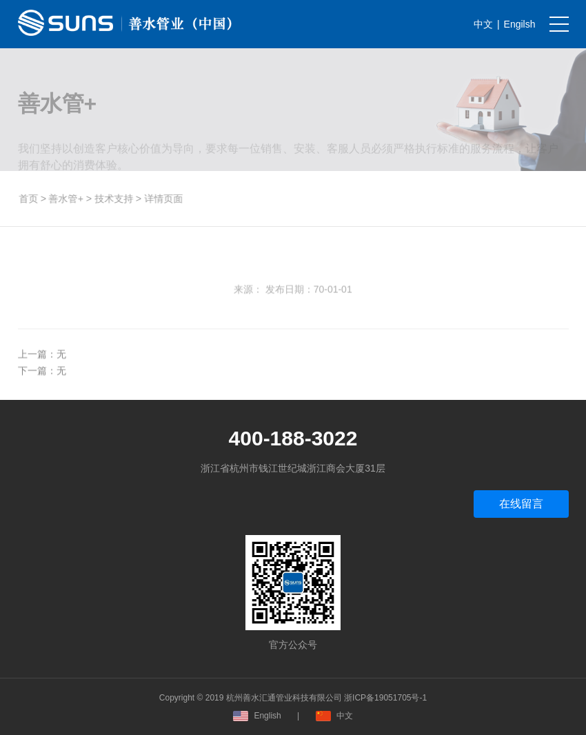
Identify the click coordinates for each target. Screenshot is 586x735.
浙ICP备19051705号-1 (385, 698)
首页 (30, 198)
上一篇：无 (42, 359)
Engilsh (520, 24)
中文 (483, 24)
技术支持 (116, 198)
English (257, 716)
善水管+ (68, 198)
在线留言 (521, 504)
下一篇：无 (42, 375)
